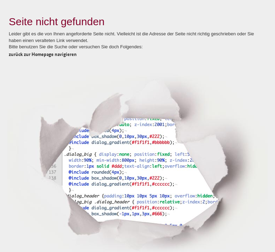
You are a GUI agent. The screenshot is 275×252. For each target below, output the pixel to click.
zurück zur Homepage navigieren (43, 53)
